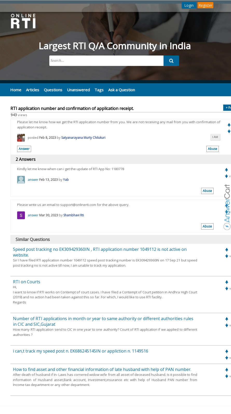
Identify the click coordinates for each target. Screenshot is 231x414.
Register (205, 5)
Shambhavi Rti (73, 215)
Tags (95, 89)
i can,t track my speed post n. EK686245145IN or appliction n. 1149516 (80, 351)
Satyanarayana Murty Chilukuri (83, 137)
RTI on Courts (26, 281)
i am (215, 136)
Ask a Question (118, 89)
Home (15, 89)
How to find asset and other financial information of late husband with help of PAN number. (102, 369)
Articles (31, 89)
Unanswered (76, 89)
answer (33, 179)
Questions (51, 89)
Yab (66, 179)
